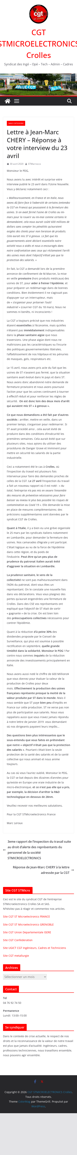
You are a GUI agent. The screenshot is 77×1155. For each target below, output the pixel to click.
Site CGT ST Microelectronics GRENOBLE (28, 924)
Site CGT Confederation (18, 940)
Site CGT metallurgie (16, 955)
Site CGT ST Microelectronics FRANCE (26, 916)
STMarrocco (34, 163)
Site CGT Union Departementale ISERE (27, 932)
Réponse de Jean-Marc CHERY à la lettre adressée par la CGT (43, 870)
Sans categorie (16, 123)
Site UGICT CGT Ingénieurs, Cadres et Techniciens (34, 948)
